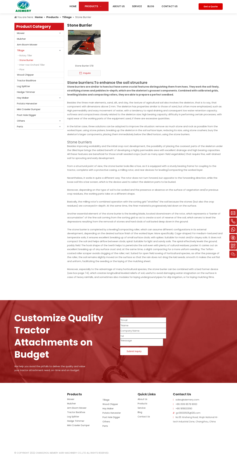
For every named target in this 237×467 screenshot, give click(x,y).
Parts (20, 126)
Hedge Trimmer (26, 92)
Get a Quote (211, 6)
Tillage (20, 50)
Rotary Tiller (25, 55)
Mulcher (21, 38)
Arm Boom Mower (27, 44)
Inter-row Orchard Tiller (32, 64)
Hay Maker (23, 97)
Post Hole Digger (26, 115)
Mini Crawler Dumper (28, 109)
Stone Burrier (26, 60)
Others (21, 120)
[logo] (18, 394)
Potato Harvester (27, 103)
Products (142, 403)
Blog (140, 412)
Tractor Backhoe (26, 80)
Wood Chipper (25, 74)
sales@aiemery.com (187, 399)
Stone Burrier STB (84, 65)
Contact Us (144, 416)
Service (142, 407)
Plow (21, 69)
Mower (21, 33)
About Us (142, 399)
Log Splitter (23, 86)
